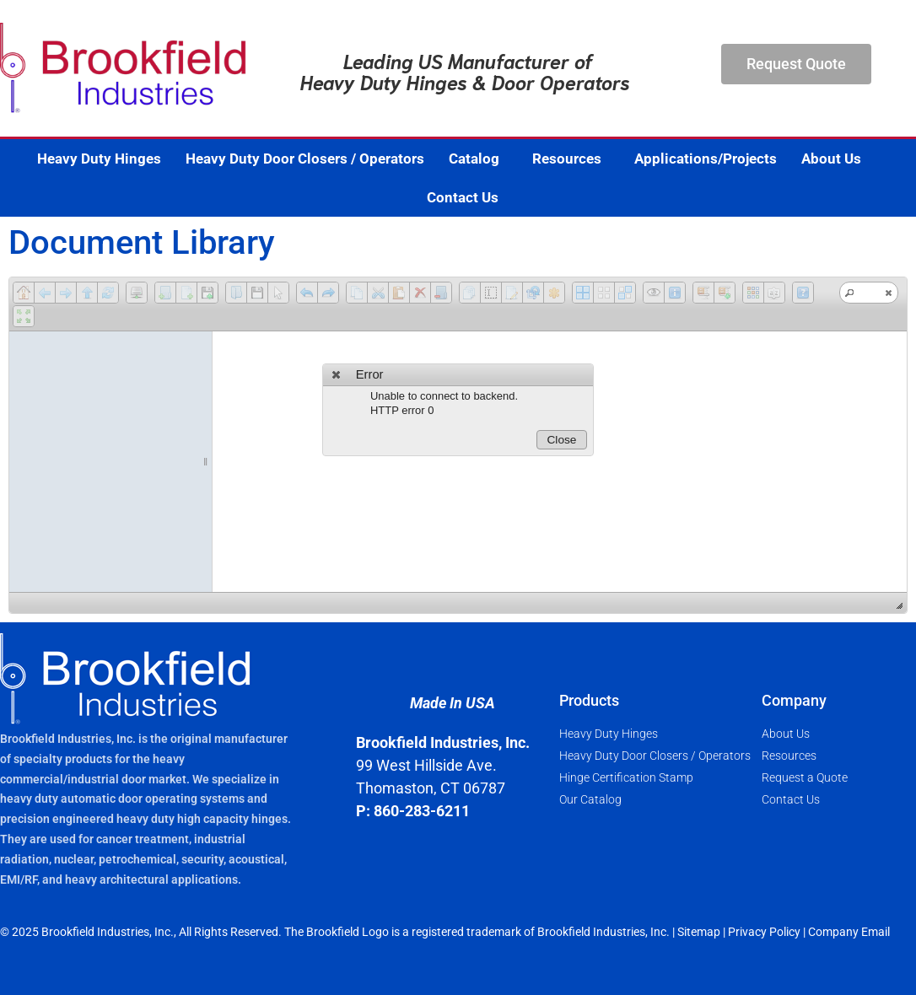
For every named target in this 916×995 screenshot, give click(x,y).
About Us (835, 158)
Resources (571, 158)
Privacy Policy (764, 932)
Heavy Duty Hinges (99, 158)
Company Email (849, 932)
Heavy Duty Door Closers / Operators (305, 158)
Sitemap (698, 932)
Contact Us (462, 197)
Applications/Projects (705, 158)
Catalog (478, 158)
